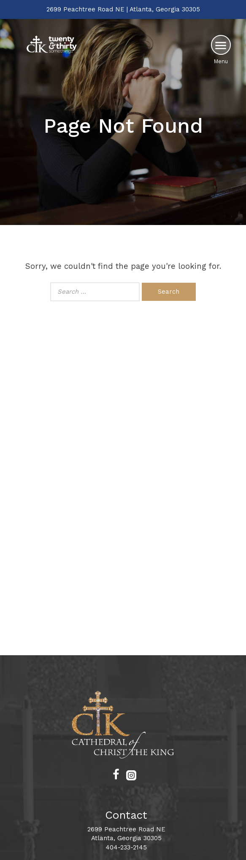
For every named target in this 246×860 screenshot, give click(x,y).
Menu (221, 61)
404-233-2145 (126, 847)
